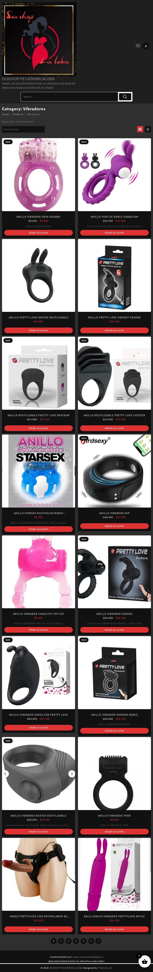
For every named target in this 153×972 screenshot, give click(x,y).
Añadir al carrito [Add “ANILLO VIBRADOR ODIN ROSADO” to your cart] (38, 232)
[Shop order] (23, 129)
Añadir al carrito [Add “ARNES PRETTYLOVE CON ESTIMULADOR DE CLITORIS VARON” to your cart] (38, 929)
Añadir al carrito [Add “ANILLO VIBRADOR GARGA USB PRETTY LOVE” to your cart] (38, 727)
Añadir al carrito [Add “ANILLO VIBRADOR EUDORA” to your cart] (114, 629)
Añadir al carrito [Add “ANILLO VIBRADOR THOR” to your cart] (114, 831)
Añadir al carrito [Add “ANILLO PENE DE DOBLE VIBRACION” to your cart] (114, 232)
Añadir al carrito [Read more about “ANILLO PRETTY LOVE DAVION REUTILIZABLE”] (38, 330)
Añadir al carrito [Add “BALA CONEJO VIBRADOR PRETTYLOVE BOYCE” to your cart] (114, 929)
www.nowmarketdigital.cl (88, 956)
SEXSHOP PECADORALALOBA (28, 78)
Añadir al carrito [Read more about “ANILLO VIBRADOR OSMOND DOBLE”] (114, 730)
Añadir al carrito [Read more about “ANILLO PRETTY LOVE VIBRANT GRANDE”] (114, 330)
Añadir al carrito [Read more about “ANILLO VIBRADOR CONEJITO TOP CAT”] (38, 629)
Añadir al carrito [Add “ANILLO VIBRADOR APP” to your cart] (114, 526)
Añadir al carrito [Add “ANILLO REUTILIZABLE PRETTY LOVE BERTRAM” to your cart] (38, 428)
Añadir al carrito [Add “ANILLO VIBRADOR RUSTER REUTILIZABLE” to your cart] (38, 831)
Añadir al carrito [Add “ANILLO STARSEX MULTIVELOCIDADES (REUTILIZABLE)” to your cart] (38, 529)
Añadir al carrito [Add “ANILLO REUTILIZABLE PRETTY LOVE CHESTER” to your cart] (114, 428)
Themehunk (105, 967)
